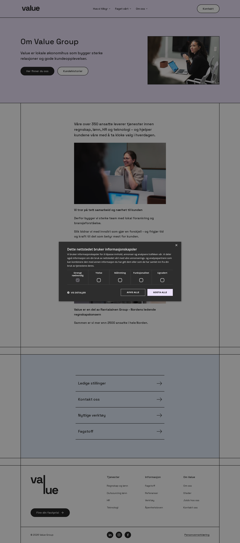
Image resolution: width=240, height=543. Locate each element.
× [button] (176, 245)
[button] (76, 292)
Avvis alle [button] (133, 292)
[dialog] (120, 271)
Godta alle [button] (160, 292)
